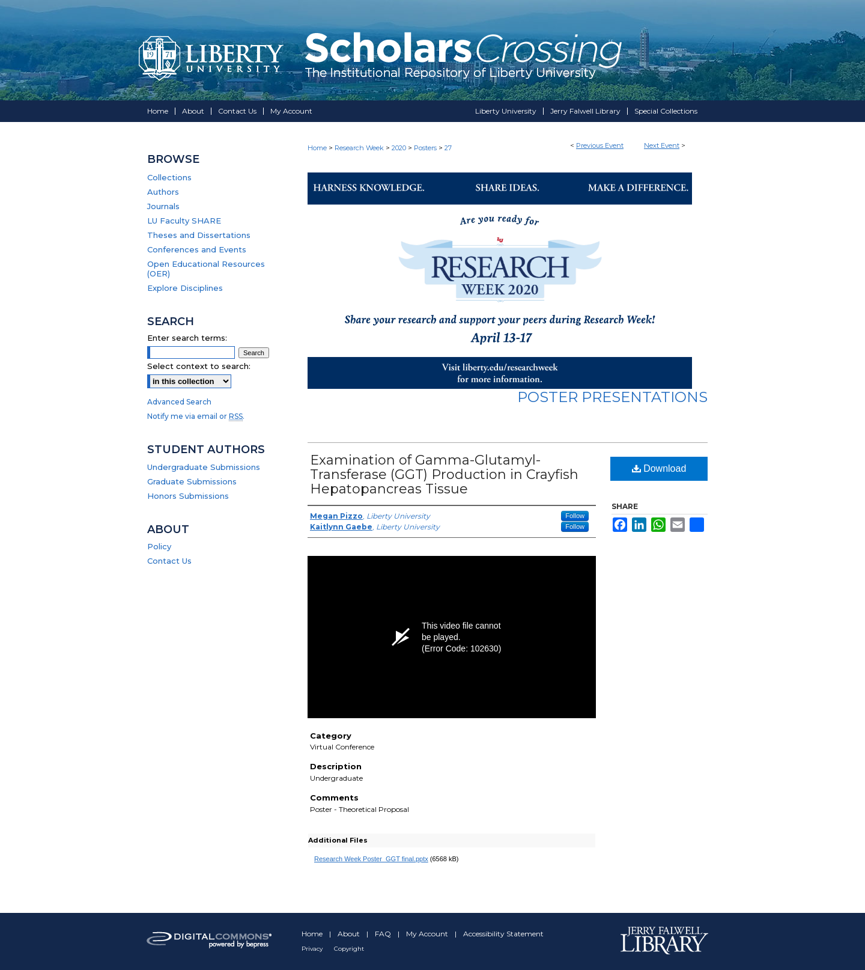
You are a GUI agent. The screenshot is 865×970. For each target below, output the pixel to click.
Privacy (313, 949)
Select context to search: (198, 366)
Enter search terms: (187, 338)
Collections (169, 177)
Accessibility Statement (503, 933)
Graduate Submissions (192, 481)
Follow (574, 515)
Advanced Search (179, 401)
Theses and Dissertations (198, 235)
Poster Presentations (612, 397)
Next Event (661, 145)
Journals (163, 206)
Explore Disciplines (185, 288)
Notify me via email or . (195, 416)
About (350, 933)
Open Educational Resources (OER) (206, 268)
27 (448, 148)
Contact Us (169, 561)
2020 (400, 148)
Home (317, 148)
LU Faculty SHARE (184, 220)
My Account (428, 933)
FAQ (384, 933)
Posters (426, 148)
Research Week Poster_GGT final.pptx (371, 858)
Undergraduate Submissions (203, 467)
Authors (163, 192)
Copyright (349, 949)
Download (659, 468)
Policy (159, 546)
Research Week (360, 148)
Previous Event (600, 145)
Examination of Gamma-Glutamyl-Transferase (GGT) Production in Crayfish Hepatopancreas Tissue (444, 474)
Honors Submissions (188, 496)
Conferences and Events (196, 249)
